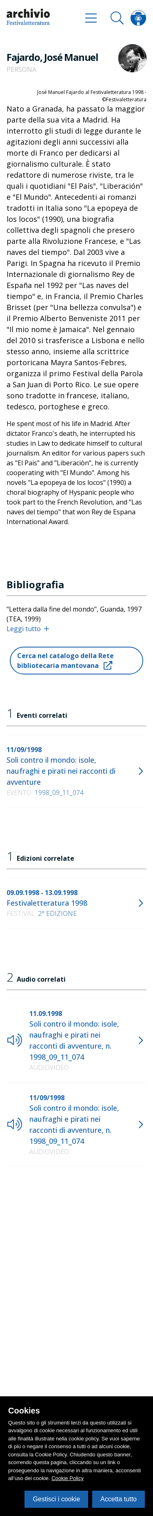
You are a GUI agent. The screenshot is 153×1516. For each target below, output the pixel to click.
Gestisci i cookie (56, 1499)
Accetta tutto (118, 1499)
